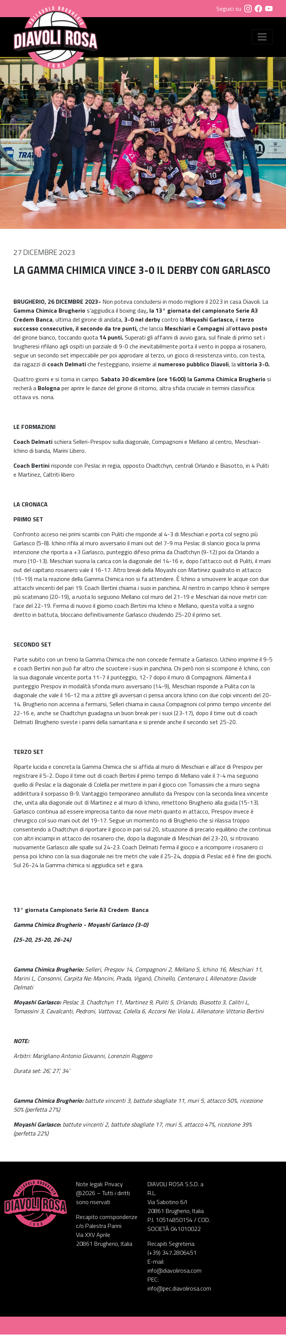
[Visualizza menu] (262, 37)
